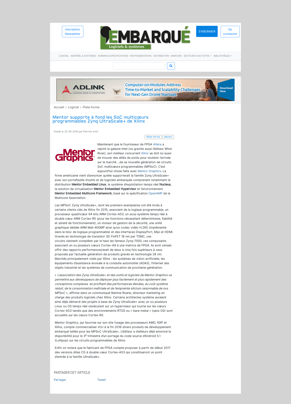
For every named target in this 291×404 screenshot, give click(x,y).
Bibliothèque (222, 55)
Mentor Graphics (149, 171)
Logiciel (64, 55)
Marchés (176, 55)
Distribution (161, 55)
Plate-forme (91, 107)
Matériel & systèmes (83, 55)
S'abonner (207, 31)
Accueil (59, 107)
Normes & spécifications (113, 55)
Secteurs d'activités (197, 55)
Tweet (101, 380)
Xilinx (145, 153)
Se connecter (230, 31)
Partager (60, 380)
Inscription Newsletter (72, 31)
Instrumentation (140, 55)
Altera (157, 144)
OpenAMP (155, 193)
